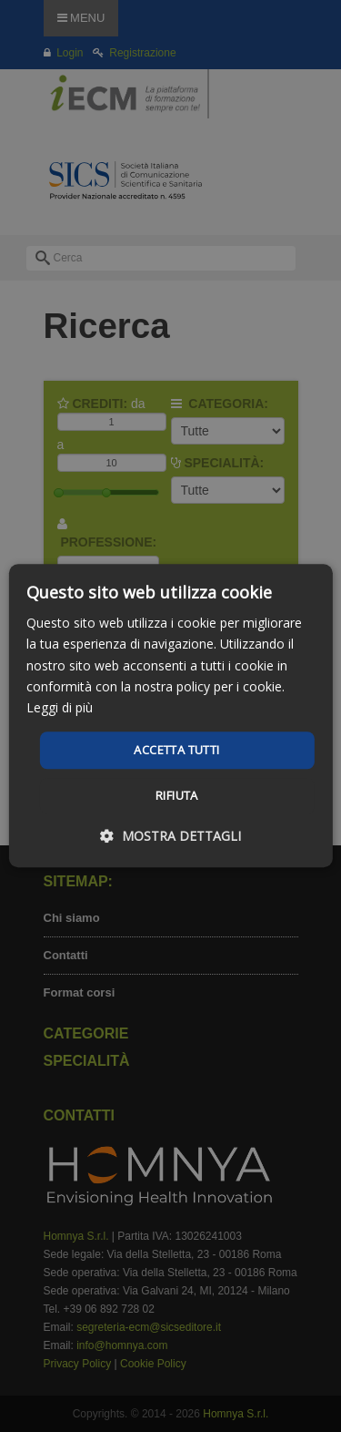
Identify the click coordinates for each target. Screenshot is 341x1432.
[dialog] (170, 716)
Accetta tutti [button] (176, 750)
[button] (170, 836)
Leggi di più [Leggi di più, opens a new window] (59, 707)
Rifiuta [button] (176, 796)
